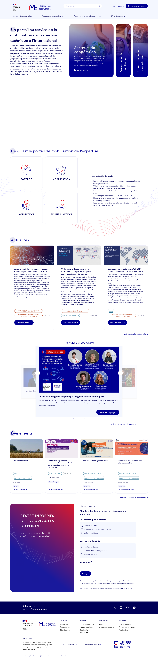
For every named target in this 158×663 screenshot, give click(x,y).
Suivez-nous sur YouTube (134, 607)
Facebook (127, 607)
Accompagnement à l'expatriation (87, 16)
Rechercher (99, 6)
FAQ (113, 6)
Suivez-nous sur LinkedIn (121, 607)
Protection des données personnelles (52, 656)
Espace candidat (86, 627)
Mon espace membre (136, 6)
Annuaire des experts (127, 627)
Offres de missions (118, 16)
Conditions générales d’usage (31, 656)
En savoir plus (81, 70)
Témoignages (65, 630)
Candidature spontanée (85, 631)
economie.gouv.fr (92, 644)
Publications (123, 630)
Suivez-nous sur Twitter (115, 607)
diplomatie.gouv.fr (68, 644)
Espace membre (125, 624)
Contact (121, 6)
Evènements (64, 627)
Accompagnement (106, 627)
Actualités (64, 624)
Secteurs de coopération (22, 16)
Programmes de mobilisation (53, 16)
